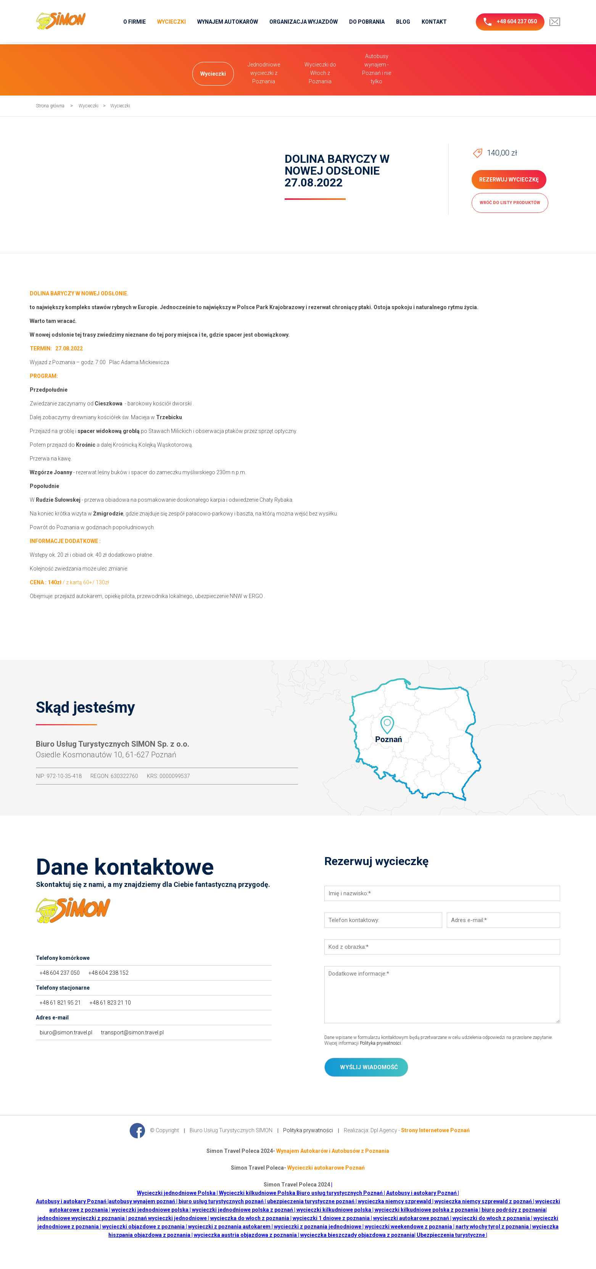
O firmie (134, 22)
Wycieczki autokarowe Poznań (326, 1168)
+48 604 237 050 (510, 21)
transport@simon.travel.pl (132, 1032)
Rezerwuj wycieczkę (509, 180)
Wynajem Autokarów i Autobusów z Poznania (332, 1151)
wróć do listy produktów (510, 202)
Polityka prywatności (380, 1043)
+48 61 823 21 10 (110, 1003)
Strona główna (50, 106)
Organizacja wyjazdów (303, 22)
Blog (403, 22)
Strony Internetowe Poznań (435, 1130)
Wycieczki (171, 22)
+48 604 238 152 (109, 973)
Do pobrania (367, 22)
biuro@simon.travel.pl (66, 1032)
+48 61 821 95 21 (60, 1003)
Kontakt (434, 22)
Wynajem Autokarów (227, 22)
